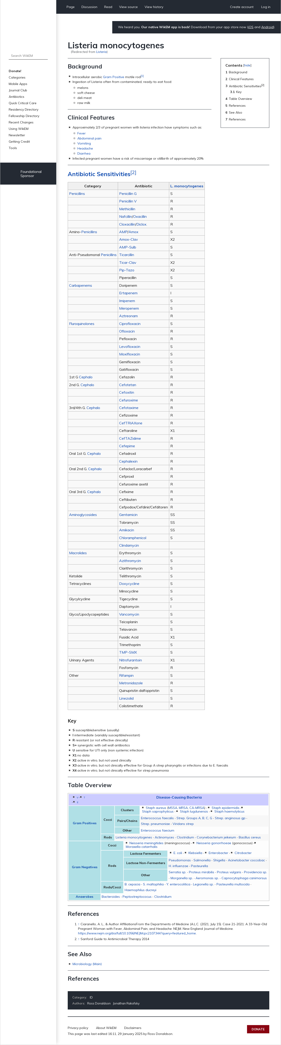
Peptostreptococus (137, 897)
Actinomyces (164, 837)
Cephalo (86, 377)
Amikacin (126, 530)
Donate (258, 1029)
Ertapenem (128, 293)
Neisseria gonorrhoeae (214, 843)
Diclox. (141, 224)
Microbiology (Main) (87, 964)
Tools (13, 148)
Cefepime (127, 446)
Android (267, 27)
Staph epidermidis (225, 808)
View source (128, 7)
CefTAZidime (130, 438)
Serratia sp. (177, 872)
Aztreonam (128, 316)
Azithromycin (130, 560)
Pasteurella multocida (233, 884)
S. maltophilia (153, 884)
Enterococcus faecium (157, 830)
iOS (250, 27)
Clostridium (185, 837)
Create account (241, 7)
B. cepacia (132, 884)
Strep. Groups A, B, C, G (194, 818)
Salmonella (202, 860)
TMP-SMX (128, 652)
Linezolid (126, 698)
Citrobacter (243, 853)
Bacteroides (111, 897)
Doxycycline (129, 583)
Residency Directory (23, 109)
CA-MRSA (196, 808)
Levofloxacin (129, 346)
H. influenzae (178, 866)
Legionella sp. (203, 884)
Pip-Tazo (126, 270)
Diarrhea (83, 153)
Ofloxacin (127, 331)
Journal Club (18, 90)
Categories (17, 77)
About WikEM (106, 1028)
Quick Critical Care (23, 103)
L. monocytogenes (186, 186)
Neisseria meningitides (146, 843)
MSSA (172, 808)
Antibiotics (16, 97)
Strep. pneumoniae (155, 824)
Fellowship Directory (24, 116)
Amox (133, 231)
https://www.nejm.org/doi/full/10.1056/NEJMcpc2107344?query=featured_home (137, 933)
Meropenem (129, 308)
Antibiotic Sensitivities (99, 173)
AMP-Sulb (127, 247)
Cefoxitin (126, 392)
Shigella (219, 860)
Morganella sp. (182, 878)
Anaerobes (84, 897)
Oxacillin (140, 216)
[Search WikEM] (28, 56)
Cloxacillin (127, 224)
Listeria (101, 52)
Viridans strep (183, 824)
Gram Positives (84, 823)
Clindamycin (129, 545)
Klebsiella (195, 853)
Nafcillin (125, 216)
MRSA (183, 808)
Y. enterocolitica (178, 884)
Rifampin (126, 675)
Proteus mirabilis (201, 872)
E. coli (178, 853)
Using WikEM (18, 129)
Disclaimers (132, 1028)
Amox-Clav (128, 239)
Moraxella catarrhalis (141, 847)
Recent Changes (21, 122)
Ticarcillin (126, 254)
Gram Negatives (84, 867)
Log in (265, 7)
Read (108, 7)
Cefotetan (127, 384)
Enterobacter (218, 853)
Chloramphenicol (132, 537)
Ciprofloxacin (129, 323)
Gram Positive (113, 77)
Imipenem (127, 300)
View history (154, 7)
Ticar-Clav (127, 262)
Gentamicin (128, 514)
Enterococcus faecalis (157, 818)
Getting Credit (19, 141)
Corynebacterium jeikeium (216, 837)
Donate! (15, 71)
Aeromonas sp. (207, 878)
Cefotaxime (128, 407)
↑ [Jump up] (79, 924)
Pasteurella (199, 866)
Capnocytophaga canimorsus (244, 878)
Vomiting (84, 143)
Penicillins (77, 193)
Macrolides (78, 553)
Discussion (89, 7)
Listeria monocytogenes (134, 837)
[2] (133, 172)
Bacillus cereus (250, 837)
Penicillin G (128, 193)
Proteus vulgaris (229, 872)
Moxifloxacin (129, 354)
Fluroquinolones (81, 323)
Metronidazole (131, 683)
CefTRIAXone (130, 423)
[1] (142, 75)
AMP (123, 231)
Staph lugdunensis (194, 811)
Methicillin (127, 209)
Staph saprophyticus (158, 811)
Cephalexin (128, 461)
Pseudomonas (180, 860)
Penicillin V (128, 201)
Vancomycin (129, 614)
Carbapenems (80, 285)
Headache (85, 148)
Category (79, 997)
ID (91, 997)
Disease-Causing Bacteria (179, 797)
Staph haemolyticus (229, 811)
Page (71, 7)
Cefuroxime (128, 400)
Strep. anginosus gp (230, 818)
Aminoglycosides (83, 514)
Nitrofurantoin (130, 660)
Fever (81, 133)
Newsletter (17, 135)
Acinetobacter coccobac (246, 860)
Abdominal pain (89, 138)
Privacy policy (78, 1028)
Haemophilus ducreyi (140, 890)
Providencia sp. (255, 872)
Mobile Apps (18, 84)
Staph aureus (156, 808)
